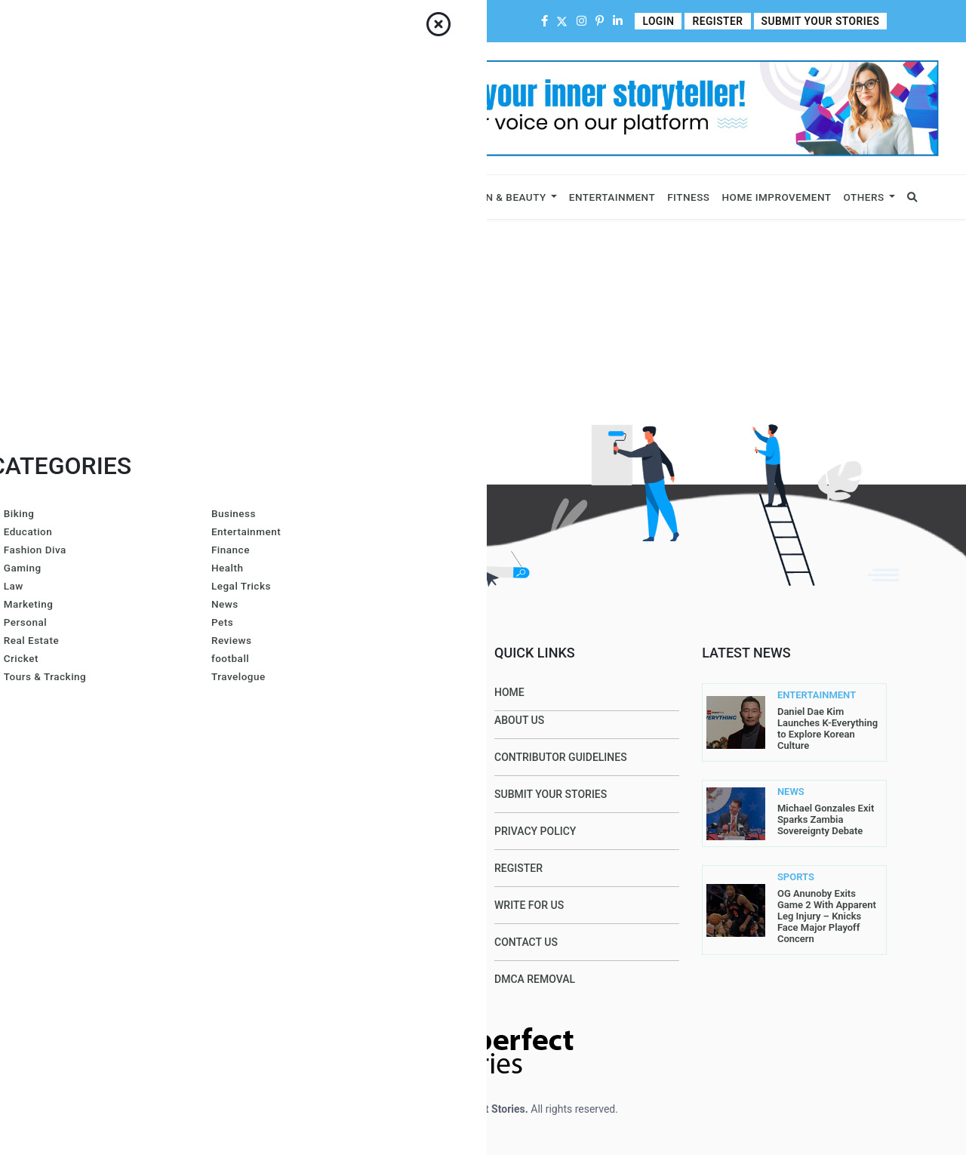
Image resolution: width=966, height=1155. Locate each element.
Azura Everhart (339, 822)
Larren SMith (419, 744)
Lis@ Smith (325, 783)
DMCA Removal (534, 979)
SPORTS (795, 877)
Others (864, 197)
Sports (341, 197)
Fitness (688, 197)
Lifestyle (409, 197)
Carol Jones (330, 940)
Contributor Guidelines (295, 21)
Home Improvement (777, 197)
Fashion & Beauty (497, 197)
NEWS (790, 791)
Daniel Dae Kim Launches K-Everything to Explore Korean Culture (827, 728)
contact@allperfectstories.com (181, 876)
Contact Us (201, 21)
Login (668, 21)
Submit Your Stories (824, 21)
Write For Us (392, 21)
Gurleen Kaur (333, 901)
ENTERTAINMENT (805, 695)
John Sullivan (334, 979)
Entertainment (612, 197)
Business (91, 197)
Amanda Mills (418, 704)
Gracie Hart (328, 744)
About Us (141, 21)
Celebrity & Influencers (197, 197)
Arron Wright (334, 861)
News (293, 197)
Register (725, 21)
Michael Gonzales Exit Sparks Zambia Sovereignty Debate (825, 819)
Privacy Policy (535, 831)
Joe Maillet (327, 704)
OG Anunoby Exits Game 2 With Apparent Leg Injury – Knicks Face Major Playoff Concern (826, 916)
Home (94, 21)
